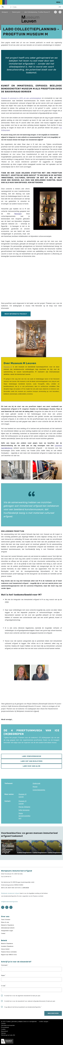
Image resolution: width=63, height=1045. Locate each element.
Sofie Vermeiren (24, 810)
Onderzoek (36, 783)
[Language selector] (6, 7)
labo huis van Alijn (31, 766)
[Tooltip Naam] (60, 974)
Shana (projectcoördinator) (24, 815)
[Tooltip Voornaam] (60, 964)
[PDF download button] (55, 12)
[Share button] (60, 12)
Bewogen (18, 214)
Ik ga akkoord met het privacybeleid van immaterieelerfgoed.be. (21, 1007)
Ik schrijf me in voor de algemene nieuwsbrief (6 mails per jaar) (20, 995)
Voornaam (4, 965)
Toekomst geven (16, 12)
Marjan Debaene (24, 807)
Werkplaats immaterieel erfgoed (10, 893)
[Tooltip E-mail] (60, 985)
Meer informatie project (16, 314)
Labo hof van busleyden (31, 761)
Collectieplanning (39, 790)
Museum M (8, 367)
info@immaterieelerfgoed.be (9, 901)
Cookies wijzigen (44, 1021)
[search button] (60, 7)
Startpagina (5, 12)
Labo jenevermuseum (31, 756)
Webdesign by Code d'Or (8, 1035)
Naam (3, 975)
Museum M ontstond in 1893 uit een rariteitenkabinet (21, 98)
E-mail (3, 986)
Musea (35, 787)
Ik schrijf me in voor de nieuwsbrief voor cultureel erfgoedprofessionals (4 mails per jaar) (28, 1001)
